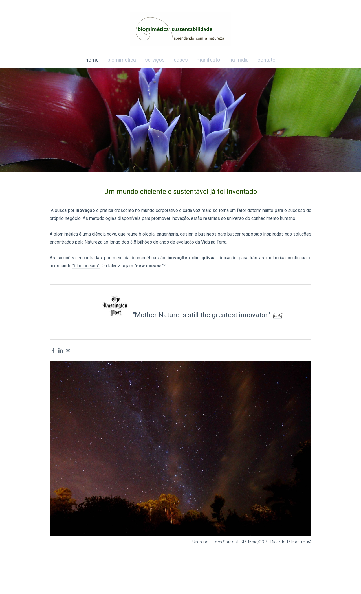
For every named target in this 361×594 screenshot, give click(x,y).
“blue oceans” (86, 265)
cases (181, 60)
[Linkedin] (60, 350)
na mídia (239, 60)
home (92, 60)
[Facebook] (53, 350)
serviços (155, 60)
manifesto (208, 60)
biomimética (121, 60)
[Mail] (68, 350)
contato (266, 60)
